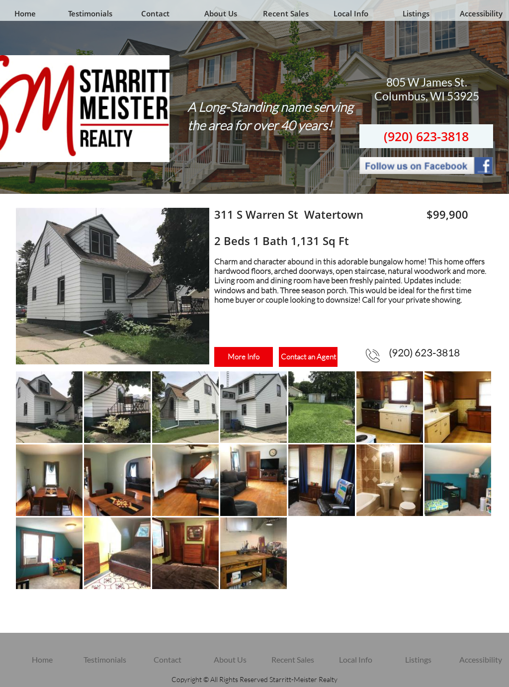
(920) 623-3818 (426, 136)
